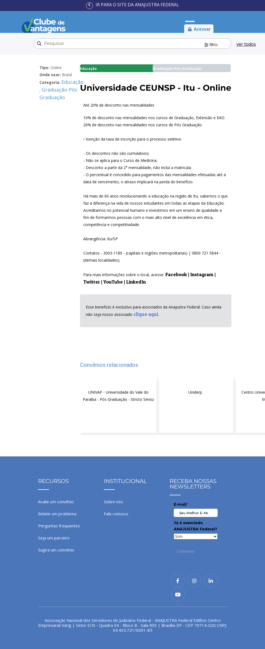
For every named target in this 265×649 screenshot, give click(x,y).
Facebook (176, 274)
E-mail (181, 504)
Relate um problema (57, 513)
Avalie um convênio (56, 501)
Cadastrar (185, 551)
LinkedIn (136, 282)
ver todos (246, 44)
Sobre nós (113, 501)
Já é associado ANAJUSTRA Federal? (195, 525)
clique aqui (145, 314)
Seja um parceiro (54, 538)
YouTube (113, 282)
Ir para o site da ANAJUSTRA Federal (137, 5)
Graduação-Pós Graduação (58, 93)
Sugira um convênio (56, 550)
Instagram (201, 274)
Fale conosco (116, 513)
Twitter (91, 282)
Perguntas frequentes (59, 525)
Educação (72, 82)
